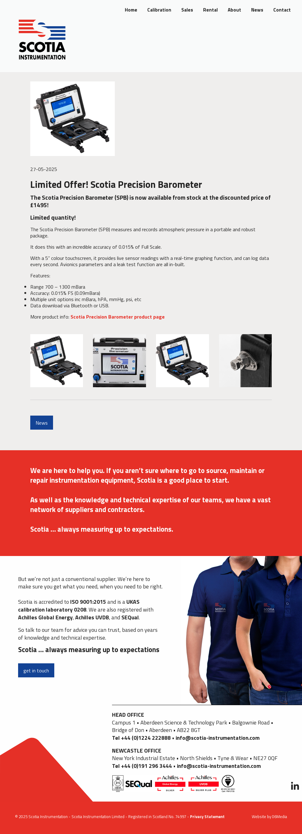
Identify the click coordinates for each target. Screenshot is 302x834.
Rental (210, 9)
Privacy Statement (207, 816)
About (234, 9)
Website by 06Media (269, 816)
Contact (282, 9)
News (257, 9)
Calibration (159, 9)
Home (131, 9)
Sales (187, 9)
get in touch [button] (36, 670)
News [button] (42, 423)
